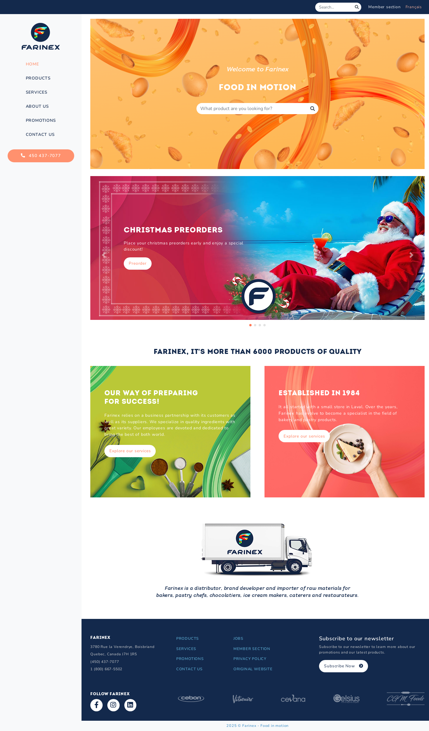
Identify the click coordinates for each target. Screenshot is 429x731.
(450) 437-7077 (104, 661)
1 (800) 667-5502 (106, 668)
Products (38, 78)
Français (414, 7)
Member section (384, 7)
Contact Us (40, 134)
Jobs (238, 638)
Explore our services (130, 451)
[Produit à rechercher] (251, 108)
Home (32, 64)
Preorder (137, 263)
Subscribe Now (343, 666)
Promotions (41, 120)
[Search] (334, 7)
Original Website (253, 669)
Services (37, 92)
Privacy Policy (250, 658)
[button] (103, 255)
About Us (37, 106)
